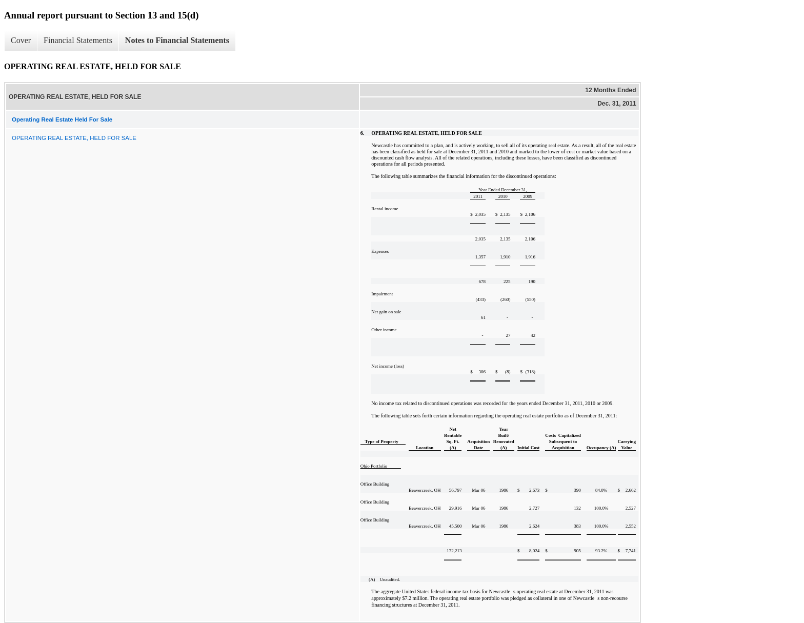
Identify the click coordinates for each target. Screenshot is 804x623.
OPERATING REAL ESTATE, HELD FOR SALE (74, 138)
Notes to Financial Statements (177, 40)
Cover (21, 40)
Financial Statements (78, 40)
